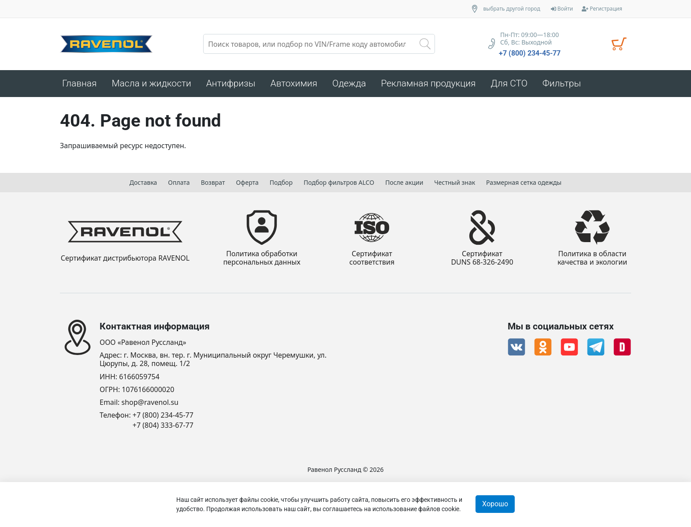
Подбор (281, 182)
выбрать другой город (511, 8)
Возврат (213, 182)
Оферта (247, 182)
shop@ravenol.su (150, 402)
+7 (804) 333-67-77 (163, 425)
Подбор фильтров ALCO (339, 182)
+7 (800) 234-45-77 (530, 53)
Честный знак (454, 182)
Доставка (143, 182)
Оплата (178, 182)
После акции (404, 182)
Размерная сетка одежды (523, 182)
